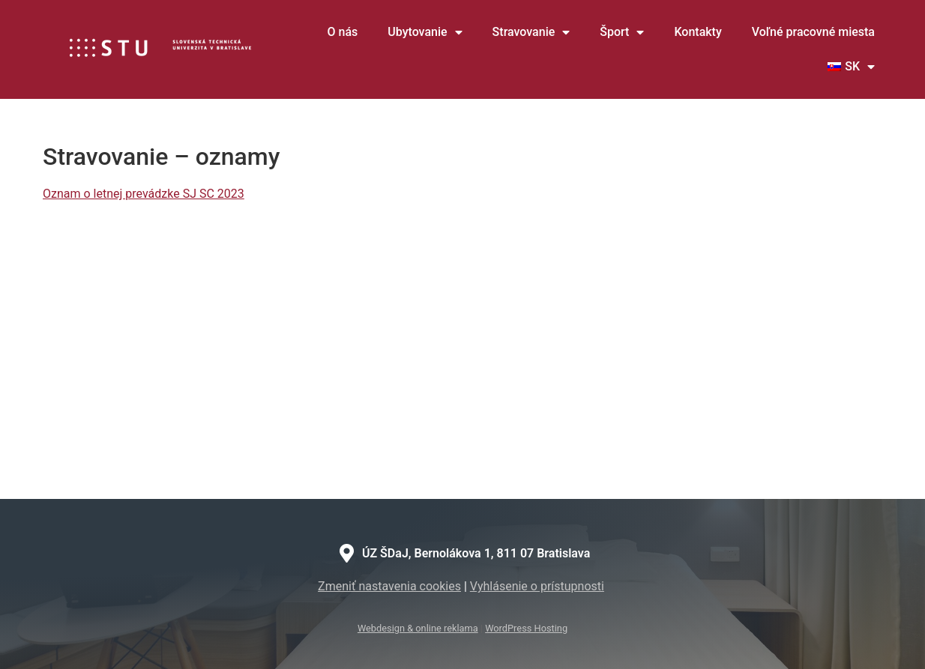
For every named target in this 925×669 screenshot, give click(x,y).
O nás (343, 32)
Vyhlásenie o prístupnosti (537, 586)
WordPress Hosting (526, 628)
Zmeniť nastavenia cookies (389, 586)
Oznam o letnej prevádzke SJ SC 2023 (143, 194)
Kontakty (697, 32)
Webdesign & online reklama (418, 628)
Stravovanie (531, 32)
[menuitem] (851, 66)
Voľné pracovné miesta (813, 32)
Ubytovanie (425, 32)
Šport (622, 32)
